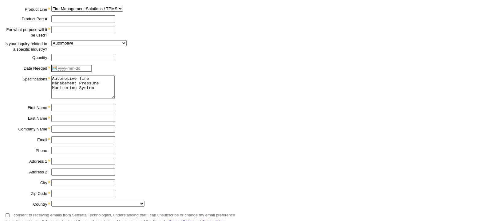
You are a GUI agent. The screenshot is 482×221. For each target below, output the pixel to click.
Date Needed (35, 68)
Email (42, 140)
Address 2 (38, 172)
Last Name (37, 118)
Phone (41, 150)
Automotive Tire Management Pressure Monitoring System (83, 87)
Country (40, 204)
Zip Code (39, 193)
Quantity (39, 57)
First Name (37, 107)
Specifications (34, 79)
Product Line (36, 9)
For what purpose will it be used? (26, 32)
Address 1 (38, 161)
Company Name (32, 129)
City (43, 182)
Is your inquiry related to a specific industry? (26, 46)
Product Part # (34, 19)
